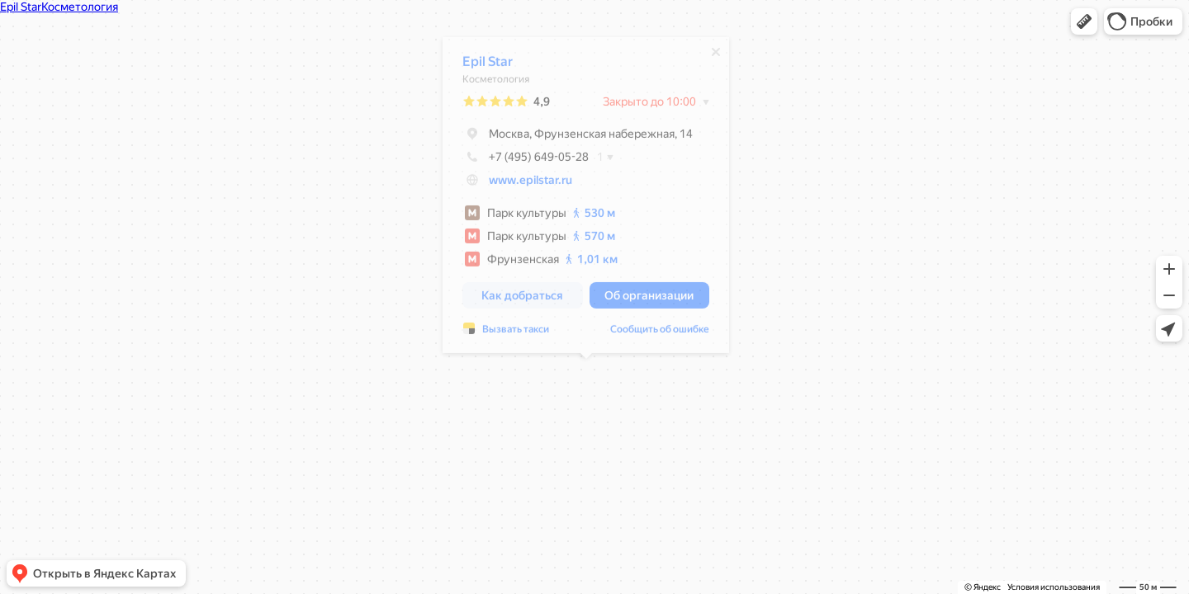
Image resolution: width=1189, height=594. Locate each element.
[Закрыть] (715, 56)
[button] (1084, 21)
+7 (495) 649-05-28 (525, 160)
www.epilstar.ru (530, 184)
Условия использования (1053, 587)
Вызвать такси (515, 333)
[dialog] (586, 199)
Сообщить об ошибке (659, 333)
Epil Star (487, 65)
